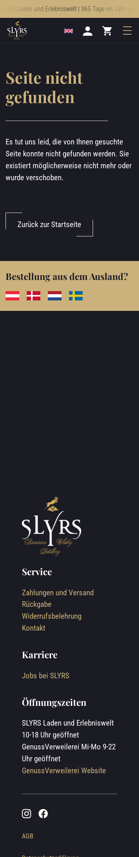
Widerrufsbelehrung (52, 616)
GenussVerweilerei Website (64, 770)
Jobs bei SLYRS (45, 675)
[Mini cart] (107, 30)
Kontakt (33, 628)
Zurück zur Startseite (49, 224)
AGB (27, 836)
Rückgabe (37, 604)
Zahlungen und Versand (58, 592)
